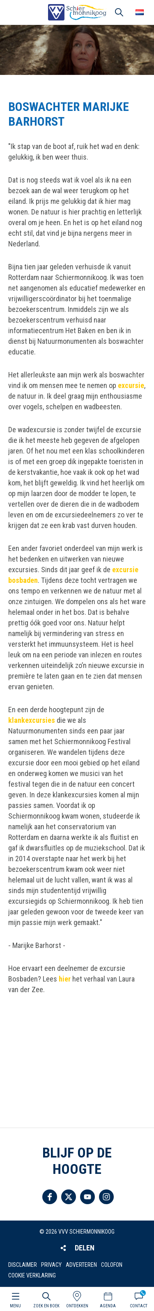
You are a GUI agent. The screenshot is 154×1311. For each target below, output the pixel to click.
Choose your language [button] (139, 12)
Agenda (108, 1306)
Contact (138, 1306)
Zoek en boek (46, 1306)
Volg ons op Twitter (68, 1196)
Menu (15, 1306)
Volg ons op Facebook (49, 1196)
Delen (84, 1247)
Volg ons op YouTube (87, 1196)
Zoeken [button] (119, 12)
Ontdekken (77, 1306)
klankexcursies (31, 720)
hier (65, 979)
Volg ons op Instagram (106, 1196)
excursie (131, 385)
